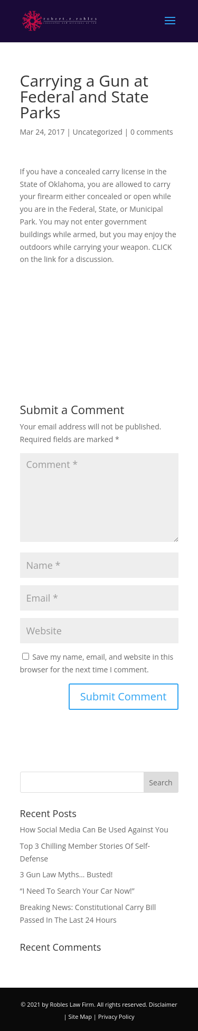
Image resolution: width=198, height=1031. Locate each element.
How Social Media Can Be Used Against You (94, 829)
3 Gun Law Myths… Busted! (66, 874)
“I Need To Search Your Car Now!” (77, 891)
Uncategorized (97, 132)
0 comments (151, 132)
